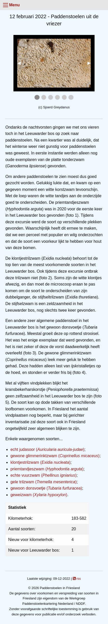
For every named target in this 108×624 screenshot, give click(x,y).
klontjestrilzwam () (40, 462)
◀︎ (21, 63)
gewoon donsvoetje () (46, 488)
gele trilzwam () (43, 482)
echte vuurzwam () (43, 475)
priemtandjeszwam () (46, 469)
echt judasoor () (47, 449)
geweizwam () (38, 495)
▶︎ (91, 63)
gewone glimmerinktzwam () (54, 456)
